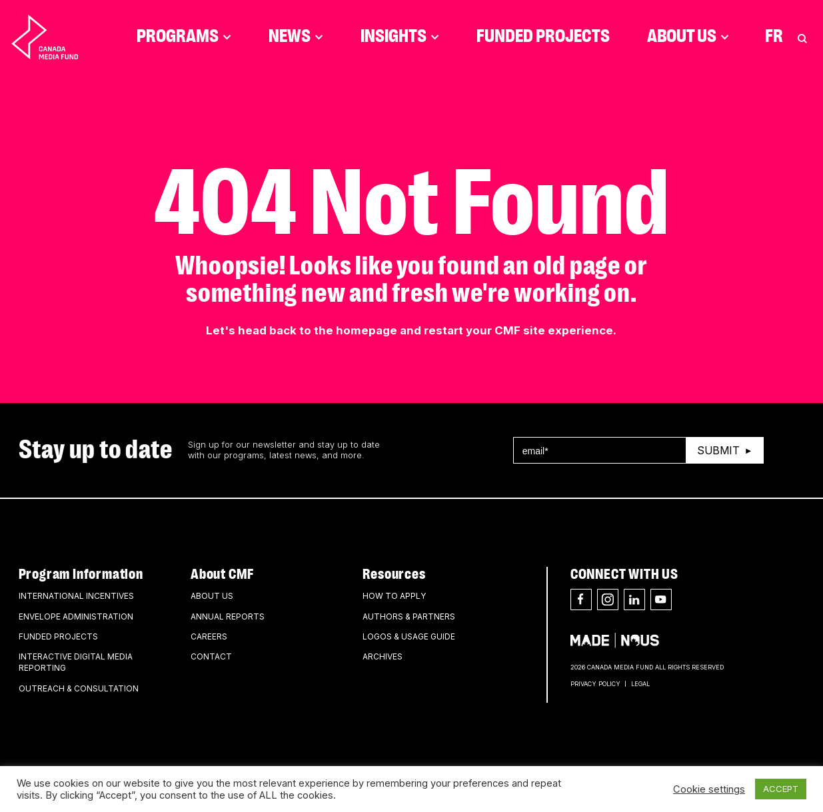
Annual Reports (228, 616)
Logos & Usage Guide (409, 636)
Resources (394, 574)
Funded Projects (543, 36)
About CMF (222, 574)
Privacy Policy (595, 683)
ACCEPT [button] (780, 788)
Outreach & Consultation (79, 688)
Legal (640, 683)
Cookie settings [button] (709, 789)
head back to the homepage (317, 330)
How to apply (394, 596)
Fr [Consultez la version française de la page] (774, 36)
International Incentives (76, 596)
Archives (383, 656)
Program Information (81, 574)
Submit (718, 450)
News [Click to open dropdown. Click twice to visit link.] (296, 36)
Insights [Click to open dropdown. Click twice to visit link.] (400, 36)
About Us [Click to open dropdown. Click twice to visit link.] (688, 36)
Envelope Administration (76, 616)
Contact (211, 656)
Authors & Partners (409, 616)
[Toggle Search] (802, 37)
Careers (209, 636)
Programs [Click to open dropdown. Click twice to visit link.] (184, 36)
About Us (212, 596)
